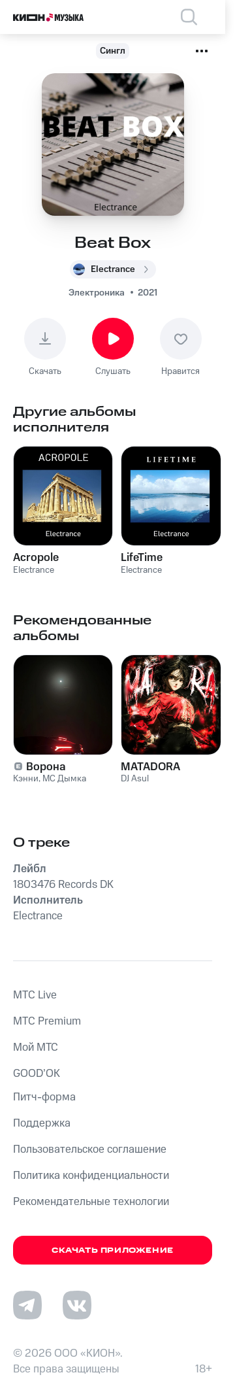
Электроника (97, 292)
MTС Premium (47, 1021)
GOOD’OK (36, 1073)
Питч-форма (44, 1097)
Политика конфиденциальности (91, 1175)
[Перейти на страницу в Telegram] (27, 1305)
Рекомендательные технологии (91, 1202)
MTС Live (35, 995)
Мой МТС (35, 1047)
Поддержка (41, 1123)
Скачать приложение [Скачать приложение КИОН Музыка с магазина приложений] (113, 1250)
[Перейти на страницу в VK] (77, 1305)
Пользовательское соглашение (89, 1149)
